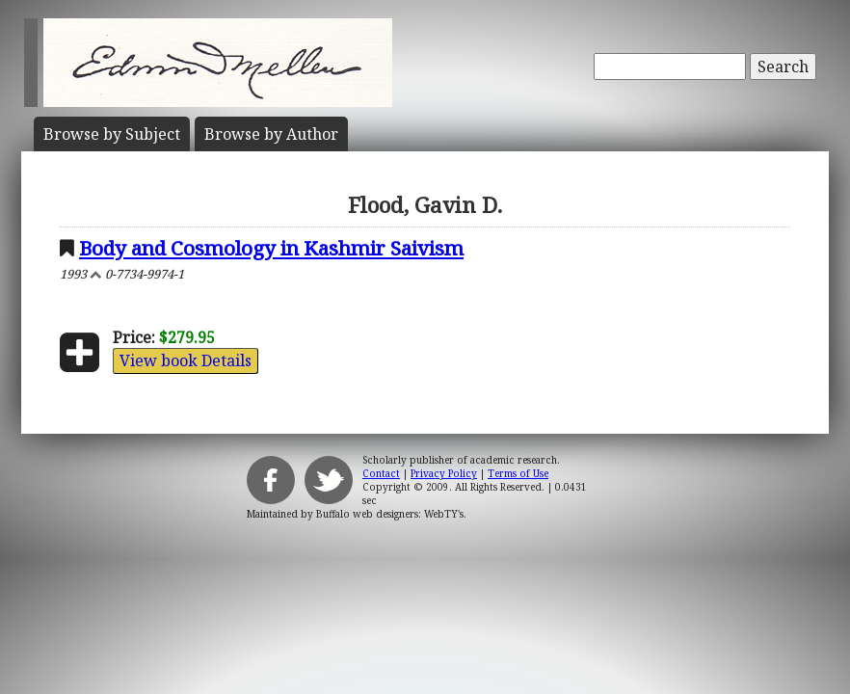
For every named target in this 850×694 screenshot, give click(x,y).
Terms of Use (518, 473)
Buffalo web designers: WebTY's (390, 513)
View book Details (186, 360)
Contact (381, 473)
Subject (111, 134)
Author (271, 134)
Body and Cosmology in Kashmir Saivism (271, 247)
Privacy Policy (444, 473)
